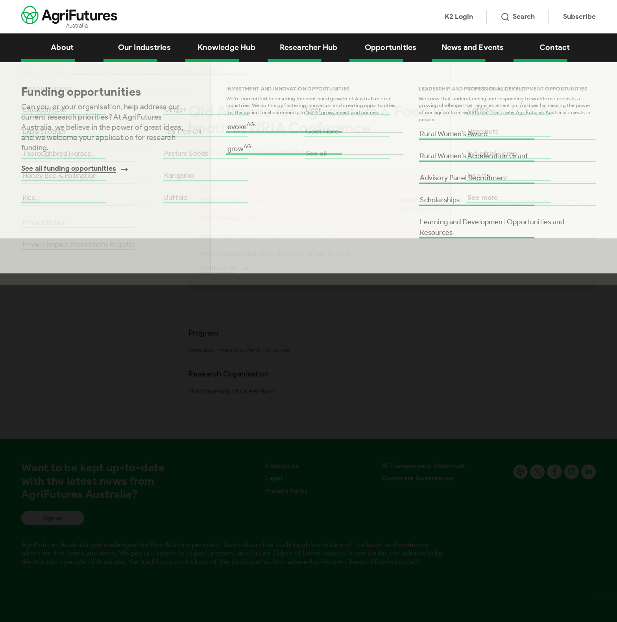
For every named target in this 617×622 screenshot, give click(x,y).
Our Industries (144, 47)
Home (27, 72)
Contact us (282, 465)
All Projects (53, 72)
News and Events (473, 47)
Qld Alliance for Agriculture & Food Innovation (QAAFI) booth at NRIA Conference (160, 72)
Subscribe (579, 16)
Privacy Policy (286, 491)
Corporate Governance (417, 478)
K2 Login (459, 16)
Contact (554, 47)
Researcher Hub (309, 47)
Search (518, 16)
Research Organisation (57, 140)
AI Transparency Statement (423, 465)
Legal (273, 478)
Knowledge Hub (226, 47)
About (62, 47)
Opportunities (391, 47)
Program (34, 115)
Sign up (52, 518)
